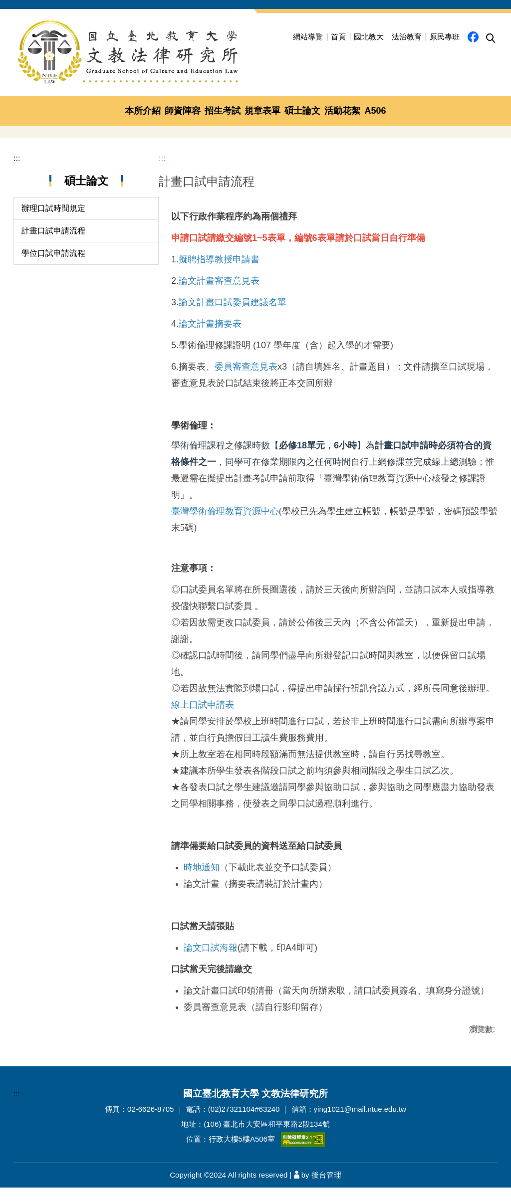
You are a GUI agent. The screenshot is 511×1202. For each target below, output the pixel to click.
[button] (491, 38)
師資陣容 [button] (183, 111)
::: (16, 146)
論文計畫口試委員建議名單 (232, 290)
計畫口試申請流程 (53, 218)
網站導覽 (308, 36)
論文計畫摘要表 (210, 312)
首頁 (338, 36)
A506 (375, 111)
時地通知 (202, 855)
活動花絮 (342, 111)
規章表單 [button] (262, 111)
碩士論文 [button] (302, 111)
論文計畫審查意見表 (219, 269)
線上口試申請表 (202, 693)
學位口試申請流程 (53, 241)
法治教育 (407, 36)
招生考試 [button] (223, 111)
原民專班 (445, 36)
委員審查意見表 (246, 355)
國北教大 (369, 36)
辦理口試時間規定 (53, 196)
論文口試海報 (211, 936)
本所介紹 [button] (143, 111)
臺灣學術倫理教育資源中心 (225, 499)
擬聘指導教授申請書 (219, 247)
